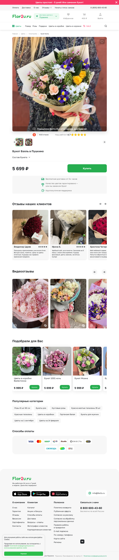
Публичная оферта (62, 511)
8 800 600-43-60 (91, 507)
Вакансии (16, 518)
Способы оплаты (34, 515)
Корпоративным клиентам (39, 529)
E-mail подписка (61, 531)
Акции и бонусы (34, 511)
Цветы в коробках (46, 414)
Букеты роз (41, 408)
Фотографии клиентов (37, 526)
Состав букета (21, 157)
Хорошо (23, 554)
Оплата (15, 7)
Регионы (57, 542)
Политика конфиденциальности (95, 556)
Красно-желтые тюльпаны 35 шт (85, 408)
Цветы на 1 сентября (23, 420)
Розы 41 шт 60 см (22, 408)
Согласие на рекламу (63, 515)
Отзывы (47, 7)
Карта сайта (59, 538)
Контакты (16, 526)
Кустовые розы (58, 408)
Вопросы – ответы (35, 522)
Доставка (26, 7)
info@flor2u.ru (96, 493)
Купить (87, 168)
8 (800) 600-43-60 (99, 7)
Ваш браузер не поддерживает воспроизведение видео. (30, 303)
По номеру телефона (63, 535)
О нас (36, 7)
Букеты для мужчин (90, 414)
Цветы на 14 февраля (49, 420)
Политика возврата (62, 507)
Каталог (31, 507)
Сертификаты (18, 522)
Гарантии (16, 511)
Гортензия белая (67, 414)
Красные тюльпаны (23, 414)
